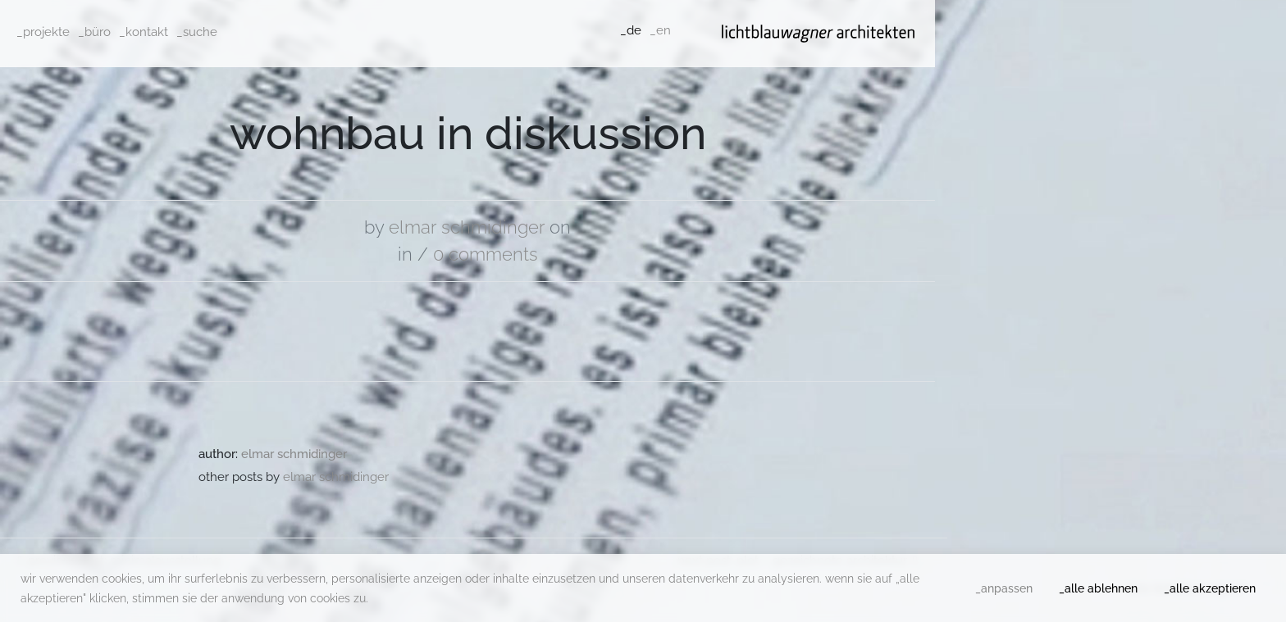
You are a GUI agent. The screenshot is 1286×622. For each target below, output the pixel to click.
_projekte (43, 32)
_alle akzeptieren (1210, 588)
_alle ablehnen (1098, 588)
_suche (196, 32)
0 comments (485, 254)
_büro (94, 32)
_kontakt (143, 32)
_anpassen (1004, 588)
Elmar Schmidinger (467, 227)
